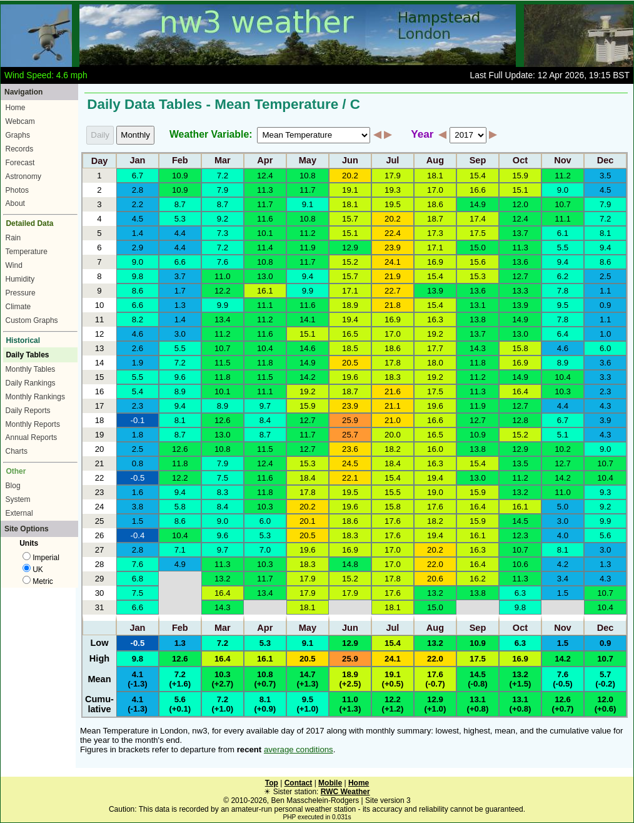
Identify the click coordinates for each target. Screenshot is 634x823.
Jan (137, 161)
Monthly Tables (31, 369)
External (19, 513)
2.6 (137, 348)
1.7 (180, 290)
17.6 (435, 506)
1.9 (137, 362)
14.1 (307, 319)
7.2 (222, 175)
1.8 (137, 434)
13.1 (478, 305)
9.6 (180, 377)
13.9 (435, 290)
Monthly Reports (33, 424)
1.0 (605, 334)
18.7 (435, 218)
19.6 (350, 377)
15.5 (393, 492)
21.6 (393, 391)
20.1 (307, 521)
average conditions (298, 749)
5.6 (605, 535)
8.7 (180, 204)
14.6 (307, 348)
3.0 (180, 334)
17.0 (435, 190)
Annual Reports (32, 437)
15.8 (520, 348)
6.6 (180, 262)
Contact (298, 783)
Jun (350, 161)
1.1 (605, 290)
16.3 (435, 319)
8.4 (265, 420)
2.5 (605, 276)
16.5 (350, 334)
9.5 (562, 305)
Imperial (41, 557)
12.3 (520, 535)
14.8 (350, 564)
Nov (562, 161)
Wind (14, 265)
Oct (520, 161)
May (307, 161)
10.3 (563, 391)
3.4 (562, 578)
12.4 (265, 175)
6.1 (562, 233)
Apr (265, 161)
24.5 (350, 463)
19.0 (435, 492)
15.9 (520, 175)
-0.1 (138, 420)
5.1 (562, 434)
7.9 (222, 190)
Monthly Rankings (35, 396)
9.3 (605, 492)
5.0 (562, 506)
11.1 (563, 218)
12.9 (350, 247)
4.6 (137, 334)
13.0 (265, 276)
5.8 (180, 506)
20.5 (350, 362)
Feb (180, 161)
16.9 (435, 262)
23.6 (350, 449)
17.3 (435, 233)
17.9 (393, 175)
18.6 (435, 204)
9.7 (265, 406)
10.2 (563, 449)
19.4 (350, 319)
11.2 (563, 175)
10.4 (265, 348)
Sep (478, 161)
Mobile (330, 783)
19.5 (393, 204)
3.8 (137, 506)
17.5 (478, 233)
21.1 (393, 406)
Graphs (18, 135)
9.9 (307, 290)
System (18, 499)
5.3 (180, 218)
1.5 (137, 521)
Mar (222, 161)
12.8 (520, 420)
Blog (13, 485)
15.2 (350, 262)
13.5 (520, 463)
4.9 (180, 564)
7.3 (222, 233)
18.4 (393, 463)
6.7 (137, 175)
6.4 (562, 334)
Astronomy (23, 176)
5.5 (562, 247)
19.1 (350, 190)
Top (271, 783)
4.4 (180, 233)
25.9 (350, 420)
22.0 (435, 564)
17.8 (393, 362)
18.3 (393, 377)
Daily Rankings (31, 383)
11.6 (265, 218)
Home (16, 107)
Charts (17, 451)
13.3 (520, 290)
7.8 (562, 290)
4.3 (605, 406)
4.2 (562, 564)
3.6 (605, 362)
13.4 (222, 319)
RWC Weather (345, 791)
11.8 (265, 362)
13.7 (520, 233)
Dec (605, 161)
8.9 (562, 362)
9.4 (605, 247)
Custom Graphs (32, 320)
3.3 (605, 377)
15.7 (350, 218)
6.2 (562, 276)
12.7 (520, 276)
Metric (38, 581)
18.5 (350, 348)
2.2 (137, 204)
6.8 (137, 578)
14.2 (307, 377)
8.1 (605, 233)
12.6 (222, 420)
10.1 (265, 233)
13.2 (520, 492)
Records (20, 149)
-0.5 (138, 478)
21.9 (393, 276)
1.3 (180, 305)
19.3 (393, 190)
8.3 (222, 492)
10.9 (180, 175)
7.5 (222, 478)
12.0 (520, 204)
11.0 (222, 276)
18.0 (435, 362)
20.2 (350, 175)
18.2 (393, 449)
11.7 (307, 190)
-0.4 (138, 535)
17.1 (435, 247)
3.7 (180, 276)
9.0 (562, 190)
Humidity (20, 279)
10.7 (563, 204)
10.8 (307, 175)
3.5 (605, 175)
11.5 (222, 362)
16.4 (520, 391)
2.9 (137, 247)
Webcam (20, 121)
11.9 (307, 247)
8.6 (605, 262)
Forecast (20, 162)
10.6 (520, 564)
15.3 (478, 276)
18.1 (435, 175)
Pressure (21, 293)
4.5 (605, 190)
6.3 (520, 593)
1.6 (137, 492)
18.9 (350, 305)
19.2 (435, 334)
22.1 (350, 478)
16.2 (478, 578)
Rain (13, 237)
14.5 (520, 521)
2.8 (137, 190)
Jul (392, 161)
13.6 (520, 262)
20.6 (435, 578)
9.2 (222, 218)
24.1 (393, 262)
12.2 (222, 290)
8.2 (137, 319)
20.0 (393, 434)
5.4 (137, 391)
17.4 (478, 218)
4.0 (562, 535)
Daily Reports (28, 410)
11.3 (265, 190)
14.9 (478, 204)
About (15, 203)
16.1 (265, 290)
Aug (435, 161)
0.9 (605, 305)
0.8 (137, 463)
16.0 (435, 449)
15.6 (478, 262)
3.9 (605, 420)
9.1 (307, 204)
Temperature (27, 251)
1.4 (137, 233)
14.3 (478, 348)
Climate (18, 306)
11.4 (265, 247)
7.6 (222, 262)
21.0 (393, 420)
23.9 (393, 247)
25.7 (350, 434)
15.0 (478, 247)
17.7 (435, 348)
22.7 (393, 290)
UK (33, 569)
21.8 (393, 305)
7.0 (265, 550)
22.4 (393, 233)
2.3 (605, 391)
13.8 (478, 319)
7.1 (180, 550)
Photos (17, 190)
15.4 (478, 175)
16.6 (478, 190)
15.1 (520, 190)
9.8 (137, 276)
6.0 (605, 348)
